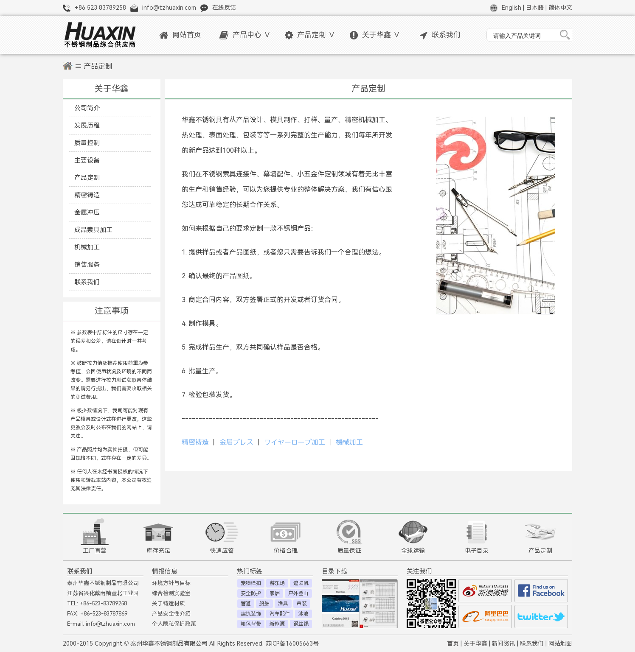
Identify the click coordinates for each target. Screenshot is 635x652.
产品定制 (87, 177)
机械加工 (87, 247)
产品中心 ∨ (245, 35)
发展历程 (87, 125)
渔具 (283, 604)
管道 (246, 604)
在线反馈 (224, 7)
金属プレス (236, 442)
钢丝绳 (301, 624)
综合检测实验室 (171, 593)
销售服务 (87, 264)
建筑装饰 (251, 614)
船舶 (264, 604)
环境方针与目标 (171, 583)
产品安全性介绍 (171, 613)
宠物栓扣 (251, 583)
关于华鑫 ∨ (375, 35)
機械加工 (349, 442)
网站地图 (560, 643)
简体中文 (560, 7)
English (511, 7)
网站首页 (180, 35)
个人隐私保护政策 (174, 624)
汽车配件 (280, 614)
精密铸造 (87, 195)
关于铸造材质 (168, 603)
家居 (275, 593)
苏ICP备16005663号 (292, 643)
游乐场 (277, 583)
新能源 (277, 624)
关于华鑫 (475, 643)
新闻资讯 (503, 643)
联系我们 (440, 35)
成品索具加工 (93, 229)
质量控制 (87, 142)
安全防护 (251, 593)
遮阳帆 (301, 583)
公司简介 (87, 108)
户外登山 (298, 593)
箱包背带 (251, 624)
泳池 (303, 614)
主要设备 (87, 160)
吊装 (302, 604)
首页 (453, 643)
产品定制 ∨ (310, 35)
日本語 (535, 7)
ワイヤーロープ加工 (294, 442)
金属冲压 (87, 212)
